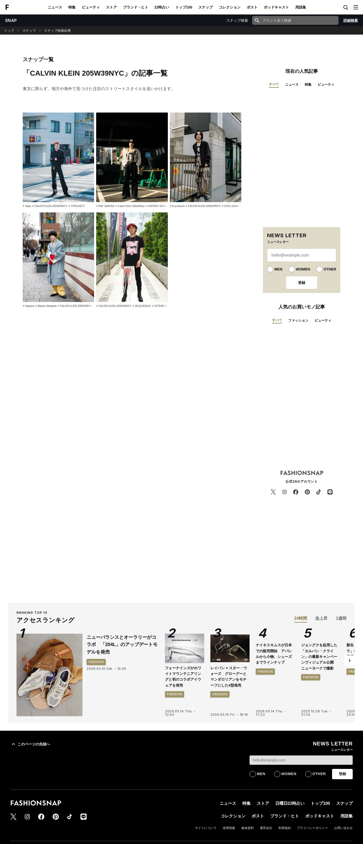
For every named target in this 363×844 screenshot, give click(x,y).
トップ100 (183, 7)
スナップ (205, 7)
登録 (301, 283)
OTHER (330, 269)
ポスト (252, 7)
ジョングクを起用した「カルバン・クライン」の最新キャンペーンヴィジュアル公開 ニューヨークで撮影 (319, 656)
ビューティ (91, 7)
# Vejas (27, 206)
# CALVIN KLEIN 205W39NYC (50, 206)
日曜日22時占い (290, 803)
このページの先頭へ (30, 744)
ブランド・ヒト (135, 7)
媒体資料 (247, 828)
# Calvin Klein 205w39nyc (130, 206)
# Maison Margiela (45, 306)
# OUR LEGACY (231, 206)
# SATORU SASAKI (157, 206)
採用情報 (229, 828)
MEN (278, 269)
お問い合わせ (343, 828)
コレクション (230, 7)
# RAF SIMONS (105, 206)
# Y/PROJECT (76, 206)
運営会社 (266, 828)
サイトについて (206, 828)
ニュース (55, 7)
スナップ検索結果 (57, 30)
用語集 (300, 7)
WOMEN (303, 269)
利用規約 (284, 828)
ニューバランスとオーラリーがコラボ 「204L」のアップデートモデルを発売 (122, 645)
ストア (111, 7)
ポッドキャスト (276, 7)
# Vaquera (28, 306)
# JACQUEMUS (142, 306)
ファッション (298, 320)
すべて (274, 84)
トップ (9, 30)
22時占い (161, 7)
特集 (72, 7)
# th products (177, 206)
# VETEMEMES (161, 306)
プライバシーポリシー (312, 828)
